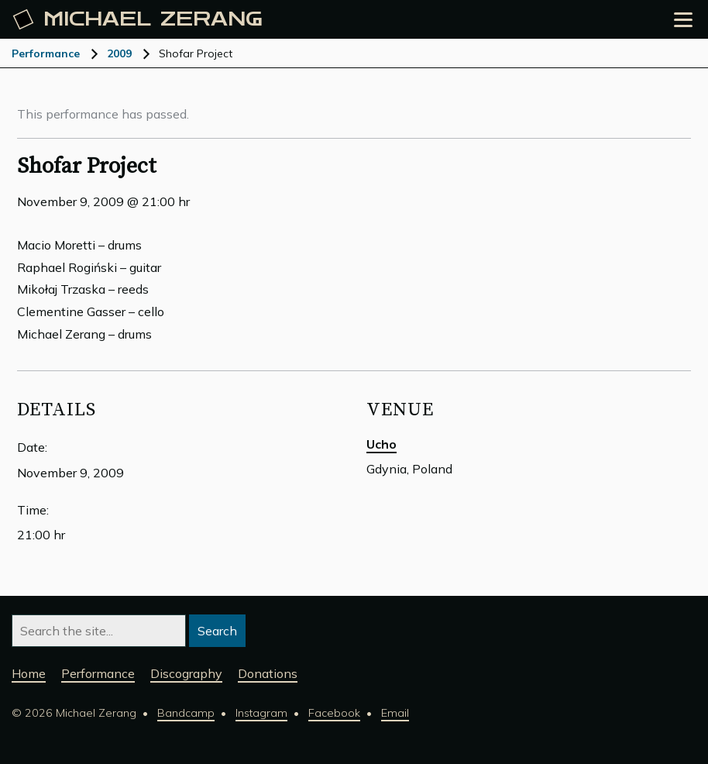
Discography (186, 673)
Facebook (334, 713)
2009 (119, 53)
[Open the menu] (683, 20)
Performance (46, 53)
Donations (267, 673)
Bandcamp (186, 713)
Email (395, 713)
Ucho (381, 444)
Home (29, 673)
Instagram (261, 713)
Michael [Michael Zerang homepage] (138, 19)
